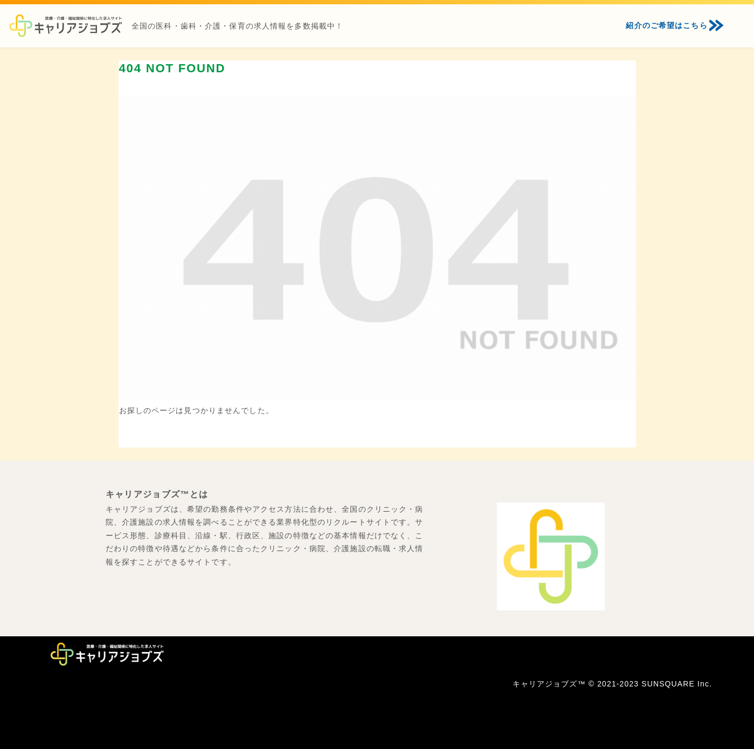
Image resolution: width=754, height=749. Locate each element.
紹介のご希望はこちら (666, 25)
